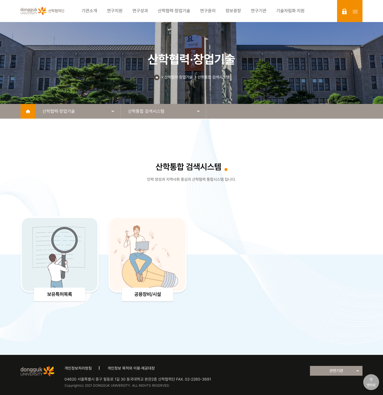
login (344, 11)
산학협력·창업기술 (178, 77)
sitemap (355, 11)
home (28, 111)
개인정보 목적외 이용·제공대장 (131, 368)
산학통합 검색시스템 (213, 77)
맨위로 (371, 385)
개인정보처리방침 (78, 368)
